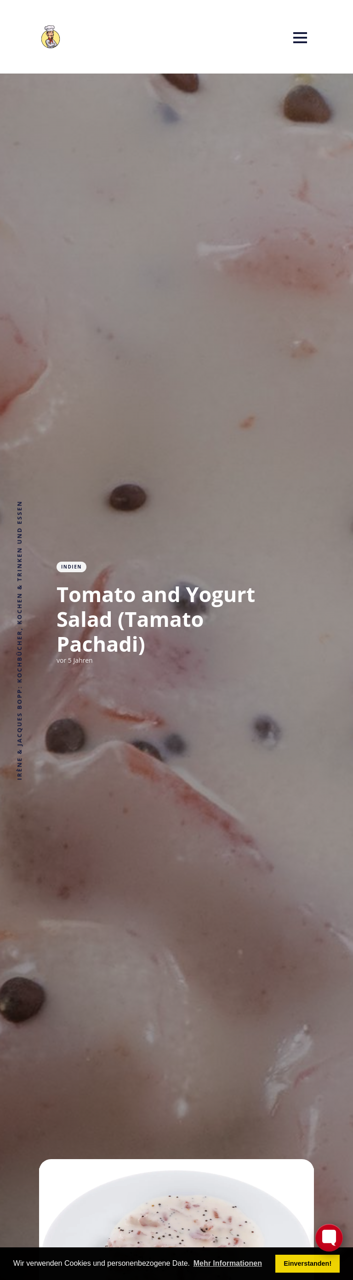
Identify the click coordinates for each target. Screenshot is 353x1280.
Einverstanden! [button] (307, 1263)
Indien (71, 566)
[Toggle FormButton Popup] (329, 1238)
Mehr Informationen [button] (228, 1263)
